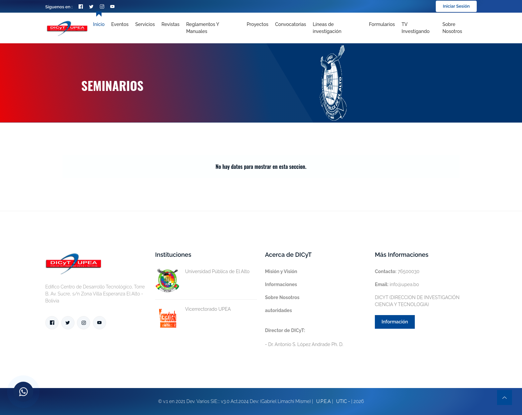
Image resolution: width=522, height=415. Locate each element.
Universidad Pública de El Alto (202, 271)
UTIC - (343, 401)
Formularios (382, 24)
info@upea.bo (397, 284)
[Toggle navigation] (337, 28)
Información (395, 321)
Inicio (99, 24)
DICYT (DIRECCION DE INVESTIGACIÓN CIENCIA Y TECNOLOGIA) (417, 301)
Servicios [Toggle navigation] (145, 24)
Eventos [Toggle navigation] (120, 24)
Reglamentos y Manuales (202, 28)
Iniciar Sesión (456, 6)
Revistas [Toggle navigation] (170, 24)
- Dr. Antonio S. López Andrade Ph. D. (304, 337)
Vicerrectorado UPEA (193, 309)
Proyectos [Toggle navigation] (257, 24)
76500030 (397, 271)
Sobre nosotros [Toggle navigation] (452, 28)
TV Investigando (415, 28)
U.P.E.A (323, 401)
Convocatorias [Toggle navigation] (290, 24)
